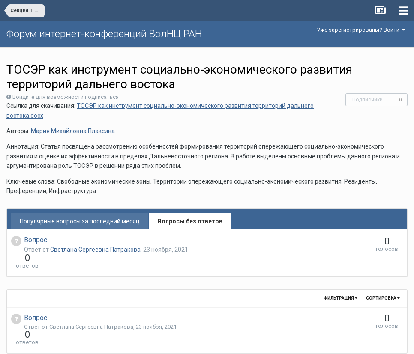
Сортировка (383, 282)
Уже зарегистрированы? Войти (361, 30)
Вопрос (35, 240)
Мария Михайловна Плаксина (73, 131)
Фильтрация (340, 282)
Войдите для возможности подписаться (65, 97)
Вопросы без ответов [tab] (190, 221)
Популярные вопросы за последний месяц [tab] (80, 221)
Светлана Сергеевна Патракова (95, 249)
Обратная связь (220, 341)
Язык (180, 341)
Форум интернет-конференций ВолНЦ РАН (104, 34)
